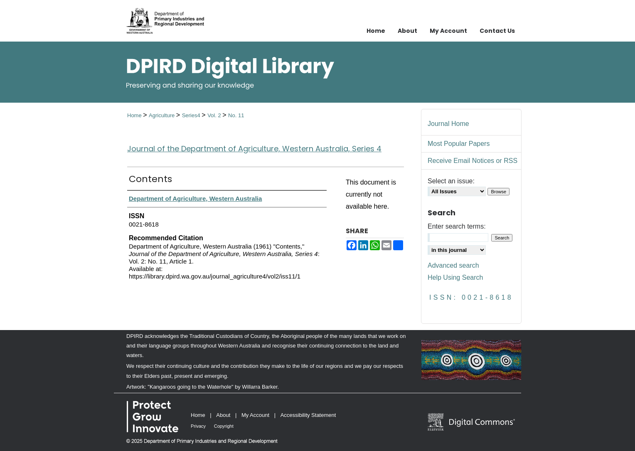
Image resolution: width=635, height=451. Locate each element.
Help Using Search (455, 277)
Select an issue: (451, 181)
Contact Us (497, 31)
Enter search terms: (457, 226)
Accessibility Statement (308, 415)
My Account (255, 415)
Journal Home (448, 123)
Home (135, 115)
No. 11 (236, 115)
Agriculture (162, 115)
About (223, 415)
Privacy (198, 426)
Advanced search (453, 265)
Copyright (224, 426)
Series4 (192, 115)
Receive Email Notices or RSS (472, 160)
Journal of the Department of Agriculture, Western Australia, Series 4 (254, 148)
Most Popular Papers (459, 143)
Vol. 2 (214, 115)
